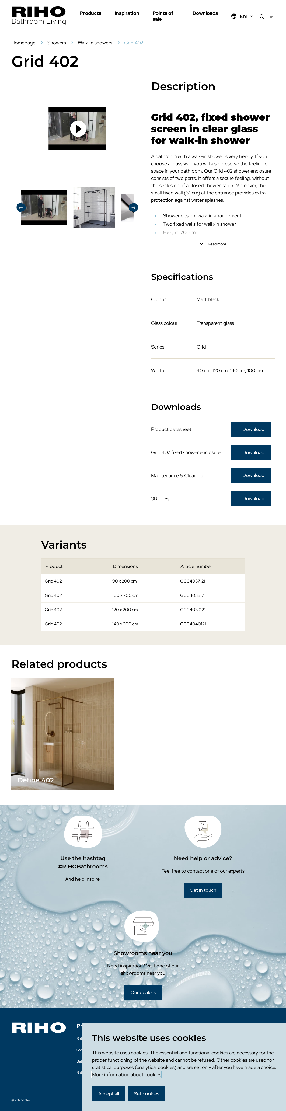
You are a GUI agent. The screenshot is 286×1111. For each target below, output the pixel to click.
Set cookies (146, 1094)
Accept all (108, 1094)
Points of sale (163, 16)
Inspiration (127, 13)
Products (90, 13)
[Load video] (77, 128)
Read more (217, 244)
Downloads (205, 13)
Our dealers (143, 992)
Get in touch (203, 890)
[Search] (262, 16)
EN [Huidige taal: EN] (247, 16)
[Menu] (272, 16)
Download (253, 429)
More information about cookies (126, 1074)
